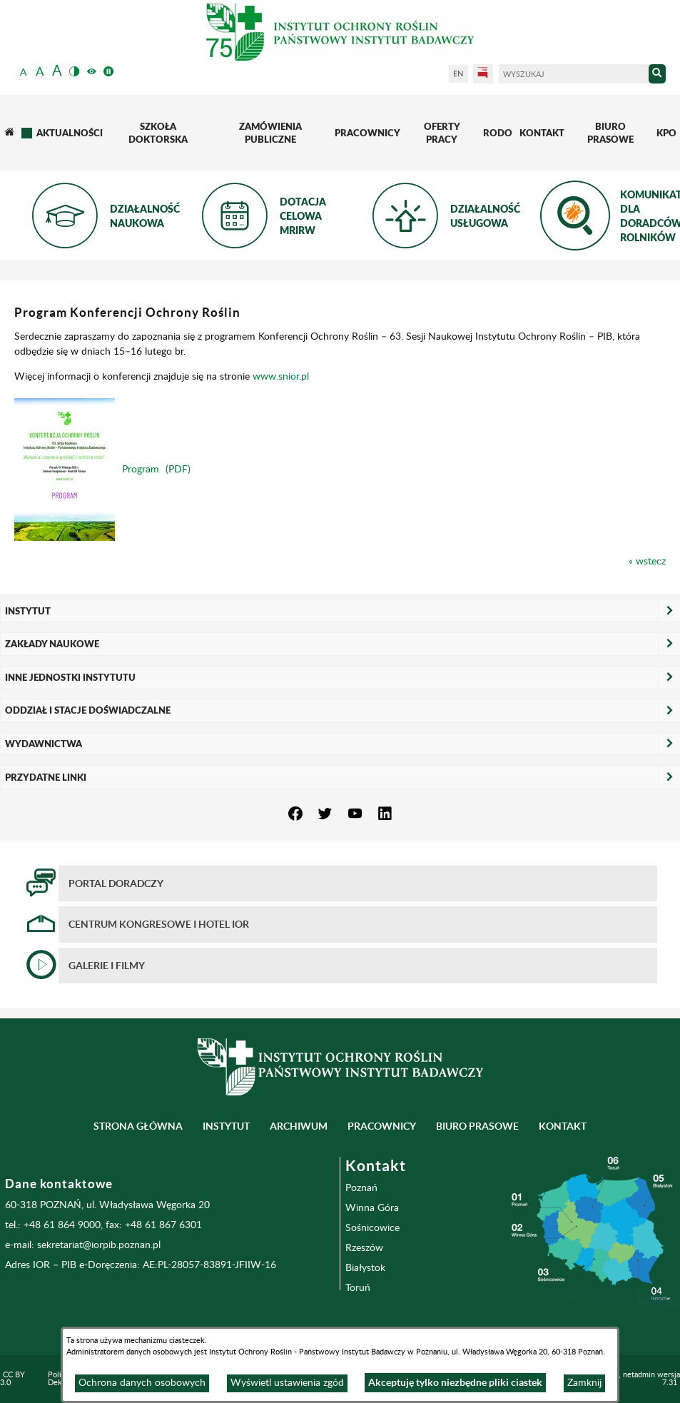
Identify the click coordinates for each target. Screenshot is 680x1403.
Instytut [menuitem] (226, 1126)
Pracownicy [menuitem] (381, 1126)
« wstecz (647, 562)
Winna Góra (372, 1208)
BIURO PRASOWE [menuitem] (477, 1126)
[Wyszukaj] (574, 74)
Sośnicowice (372, 1228)
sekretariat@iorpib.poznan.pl (99, 1245)
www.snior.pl (281, 377)
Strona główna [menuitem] (138, 1126)
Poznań (361, 1188)
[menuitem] (9, 132)
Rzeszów (364, 1248)
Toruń (357, 1288)
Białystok (365, 1268)
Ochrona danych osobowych (141, 1383)
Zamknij (584, 1383)
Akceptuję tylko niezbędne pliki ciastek (455, 1382)
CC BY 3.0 (12, 1379)
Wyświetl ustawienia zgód (287, 1383)
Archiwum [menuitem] (299, 1126)
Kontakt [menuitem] (563, 1126)
